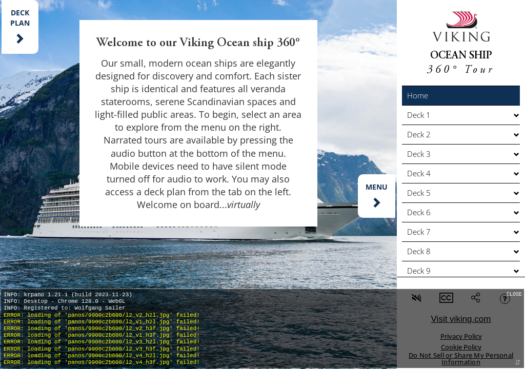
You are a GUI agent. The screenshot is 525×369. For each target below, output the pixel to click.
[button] (461, 95)
